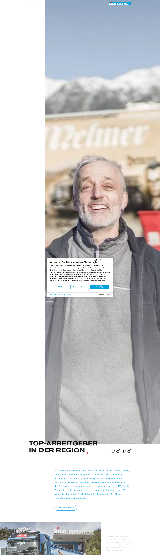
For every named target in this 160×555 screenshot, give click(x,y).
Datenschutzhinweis (64, 294)
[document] (80, 273)
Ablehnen (59, 287)
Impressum (53, 294)
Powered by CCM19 (104, 294)
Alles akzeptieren (99, 287)
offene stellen (66, 513)
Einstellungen (79, 287)
